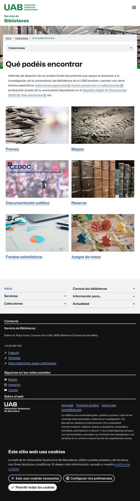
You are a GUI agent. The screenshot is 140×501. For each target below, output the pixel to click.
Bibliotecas (17, 19)
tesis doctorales (32, 96)
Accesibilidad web (71, 410)
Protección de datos (87, 406)
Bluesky (12, 380)
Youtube (13, 390)
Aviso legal (67, 406)
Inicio (8, 289)
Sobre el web (109, 406)
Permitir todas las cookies (32, 487)
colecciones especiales (51, 86)
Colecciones (70, 49)
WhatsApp (14, 358)
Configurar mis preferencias (88, 478)
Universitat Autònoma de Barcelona (21, 7)
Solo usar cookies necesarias (34, 478)
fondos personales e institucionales (95, 86)
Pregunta (13, 353)
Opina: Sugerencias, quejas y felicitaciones (32, 364)
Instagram (14, 385)
